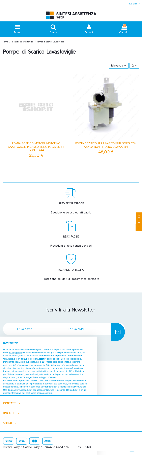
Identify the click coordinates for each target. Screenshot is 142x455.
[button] (91, 343)
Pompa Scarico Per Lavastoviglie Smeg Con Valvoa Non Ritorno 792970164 (106, 145)
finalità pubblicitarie (75, 371)
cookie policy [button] (75, 359)
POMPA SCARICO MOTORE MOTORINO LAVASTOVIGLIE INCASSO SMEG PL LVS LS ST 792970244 (36, 147)
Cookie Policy (31, 447)
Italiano (135, 3)
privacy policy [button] (15, 352)
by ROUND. (85, 447)
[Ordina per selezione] (118, 66)
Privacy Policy (11, 447)
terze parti (52, 362)
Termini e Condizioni (56, 447)
